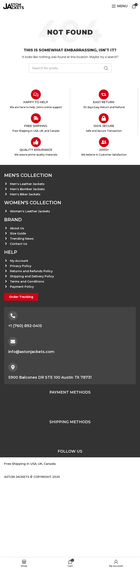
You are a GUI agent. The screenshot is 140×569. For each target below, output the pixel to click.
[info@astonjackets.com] (12, 341)
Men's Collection (28, 175)
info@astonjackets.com (31, 351)
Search (106, 68)
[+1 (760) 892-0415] (12, 315)
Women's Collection (32, 202)
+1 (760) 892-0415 (25, 326)
